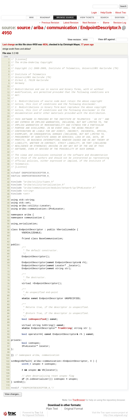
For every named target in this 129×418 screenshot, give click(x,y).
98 (8, 349)
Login (94, 12)
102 (7, 361)
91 (8, 328)
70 (8, 265)
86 (8, 313)
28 (8, 140)
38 (8, 170)
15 (8, 101)
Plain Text (52, 408)
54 (8, 218)
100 (7, 355)
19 (8, 113)
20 (8, 116)
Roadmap (45, 17)
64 (8, 247)
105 (7, 370)
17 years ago (87, 44)
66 (8, 253)
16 (8, 104)
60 (8, 235)
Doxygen (119, 17)
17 (8, 107)
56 (8, 223)
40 (8, 176)
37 (8, 167)
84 (8, 307)
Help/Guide (106, 12)
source (23, 27)
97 (8, 346)
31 (8, 149)
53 (8, 215)
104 (7, 367)
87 (8, 316)
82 (8, 301)
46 (8, 194)
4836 (45, 44)
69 (8, 262)
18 (8, 110)
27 (8, 137)
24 (8, 128)
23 (8, 125)
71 (8, 268)
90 (8, 325)
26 (8, 134)
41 (8, 179)
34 (8, 158)
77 (8, 286)
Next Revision (89, 22)
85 (8, 310)
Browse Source (65, 17)
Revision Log (119, 22)
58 (8, 230)
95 (8, 340)
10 (8, 86)
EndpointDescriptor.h (100, 27)
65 (8, 250)
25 (8, 131)
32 (8, 152)
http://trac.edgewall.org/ (115, 415)
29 (8, 143)
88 (8, 319)
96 (8, 343)
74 (8, 277)
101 (7, 358)
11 (8, 89)
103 (7, 364)
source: (9, 27)
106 (7, 373)
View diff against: (113, 39)
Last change (8, 44)
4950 (7, 33)
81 (8, 298)
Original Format (73, 408)
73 (8, 274)
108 (7, 379)
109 (7, 382)
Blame (106, 22)
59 (8, 232)
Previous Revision (50, 22)
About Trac (120, 12)
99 (8, 352)
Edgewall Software (35, 415)
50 (8, 206)
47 (8, 197)
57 (8, 227)
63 (8, 244)
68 (8, 259)
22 (8, 122)
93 (8, 334)
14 (8, 98)
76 (8, 283)
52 (8, 212)
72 (8, 271)
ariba (38, 27)
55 (8, 221)
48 (8, 200)
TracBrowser (79, 400)
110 (7, 385)
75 (8, 280)
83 (8, 304)
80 (8, 295)
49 (8, 203)
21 (8, 119)
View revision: (74, 39)
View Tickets (87, 17)
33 (8, 155)
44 (8, 188)
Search (104, 17)
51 (8, 209)
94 (8, 337)
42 (8, 182)
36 (8, 164)
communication (62, 27)
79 (8, 292)
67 (8, 256)
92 (8, 331)
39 (8, 173)
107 (7, 376)
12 (8, 92)
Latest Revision (71, 22)
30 (8, 146)
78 (8, 289)
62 (8, 241)
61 (8, 239)
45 (8, 191)
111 (7, 388)
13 (8, 95)
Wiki (31, 17)
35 (8, 161)
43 (8, 185)
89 (8, 322)
